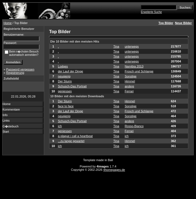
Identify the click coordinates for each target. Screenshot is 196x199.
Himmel (130, 81)
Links (6, 120)
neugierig (64, 76)
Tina (116, 46)
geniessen (65, 91)
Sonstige (131, 76)
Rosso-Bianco (134, 126)
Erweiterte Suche (151, 12)
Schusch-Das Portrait (72, 86)
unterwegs (132, 46)
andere (129, 86)
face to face (66, 106)
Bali (110, 160)
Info (4, 115)
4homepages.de (114, 169)
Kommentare (11, 109)
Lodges (63, 66)
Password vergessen (20, 69)
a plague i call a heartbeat (75, 136)
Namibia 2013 (134, 66)
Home (8, 23)
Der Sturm (65, 81)
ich (60, 126)
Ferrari (129, 91)
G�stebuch (10, 126)
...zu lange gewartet (71, 141)
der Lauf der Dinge (70, 71)
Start (5, 131)
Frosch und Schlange (139, 71)
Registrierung (15, 72)
